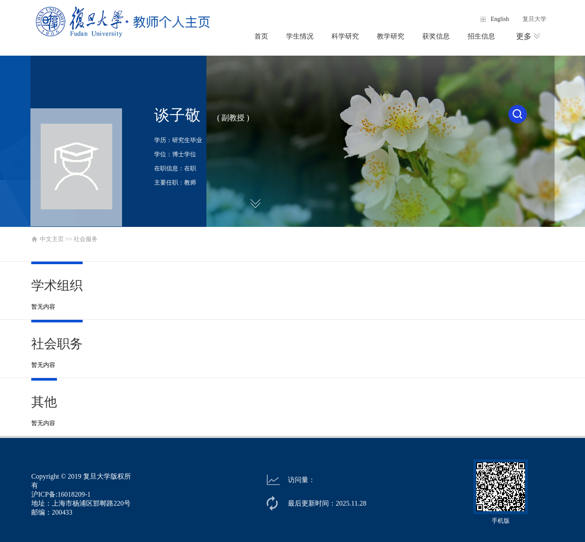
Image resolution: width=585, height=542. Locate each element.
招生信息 (481, 36)
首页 (261, 36)
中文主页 (52, 239)
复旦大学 (534, 19)
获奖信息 (436, 36)
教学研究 (390, 36)
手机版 (501, 521)
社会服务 (86, 239)
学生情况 (299, 36)
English (500, 19)
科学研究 (345, 36)
